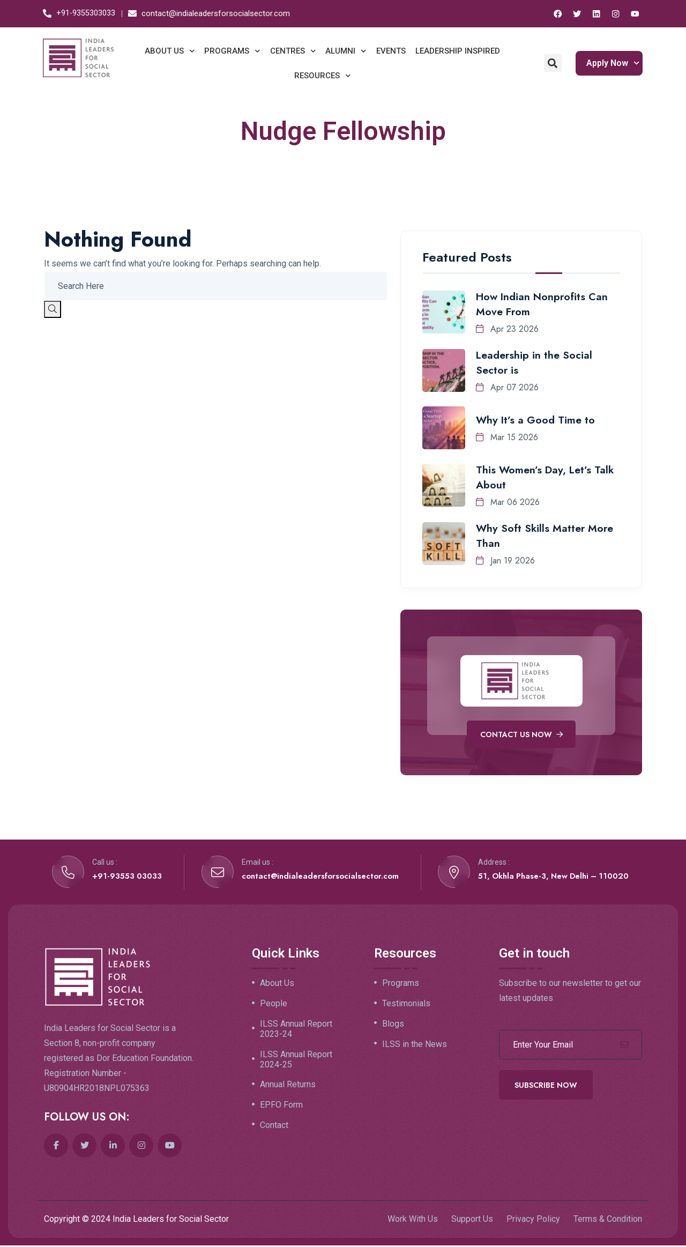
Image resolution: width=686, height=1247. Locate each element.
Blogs (393, 1026)
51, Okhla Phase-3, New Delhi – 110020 (551, 877)
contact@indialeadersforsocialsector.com (318, 877)
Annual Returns (288, 1088)
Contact (274, 1130)
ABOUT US (170, 50)
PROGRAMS (232, 50)
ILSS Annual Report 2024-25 (296, 1062)
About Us (277, 985)
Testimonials (406, 1005)
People (273, 1005)
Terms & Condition (607, 1220)
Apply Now (612, 62)
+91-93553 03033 (127, 877)
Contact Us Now (521, 734)
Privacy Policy (533, 1220)
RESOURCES (322, 75)
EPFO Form (281, 1109)
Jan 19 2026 (505, 560)
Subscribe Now (545, 1086)
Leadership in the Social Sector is (534, 362)
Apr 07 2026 (507, 387)
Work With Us (412, 1220)
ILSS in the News (414, 1047)
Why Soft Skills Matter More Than (545, 535)
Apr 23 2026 (507, 328)
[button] (553, 62)
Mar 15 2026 (507, 436)
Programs (400, 985)
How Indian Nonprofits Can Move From (543, 303)
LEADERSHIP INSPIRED (457, 50)
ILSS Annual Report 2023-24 (296, 1031)
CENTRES (293, 50)
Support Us (472, 1220)
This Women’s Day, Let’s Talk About (546, 477)
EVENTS (391, 50)
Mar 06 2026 (508, 501)
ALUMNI (346, 50)
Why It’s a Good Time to (536, 419)
